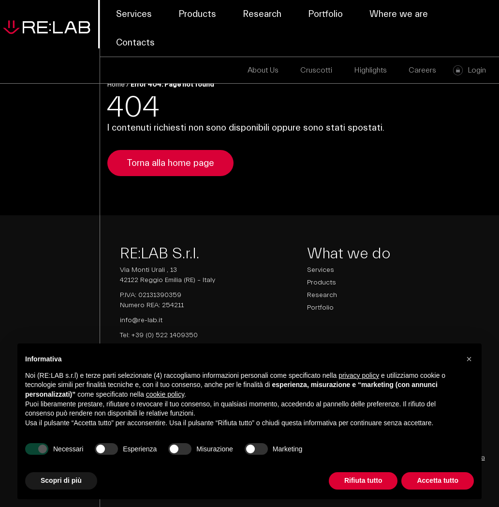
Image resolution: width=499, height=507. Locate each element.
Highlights (370, 70)
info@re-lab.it (141, 320)
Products (197, 14)
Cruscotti (316, 70)
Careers (422, 70)
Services (134, 14)
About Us (263, 70)
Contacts (135, 42)
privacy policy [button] (358, 375)
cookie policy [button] (165, 394)
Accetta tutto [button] (437, 480)
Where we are (398, 14)
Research (262, 14)
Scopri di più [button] (61, 480)
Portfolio (325, 14)
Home (116, 85)
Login (477, 70)
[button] (469, 359)
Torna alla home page (170, 163)
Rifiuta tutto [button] (363, 480)
